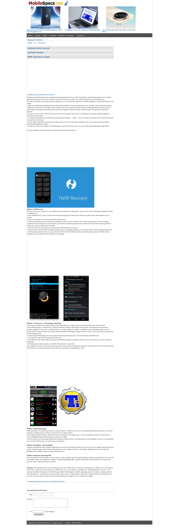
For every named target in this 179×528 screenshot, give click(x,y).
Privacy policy (76, 524)
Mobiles (30, 35)
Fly (35, 43)
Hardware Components (66, 35)
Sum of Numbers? (50, 513)
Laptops (37, 35)
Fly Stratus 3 (41, 43)
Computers (52, 35)
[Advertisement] (70, 77)
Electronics (80, 35)
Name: (31, 494)
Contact (67, 524)
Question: (30, 499)
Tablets (45, 35)
